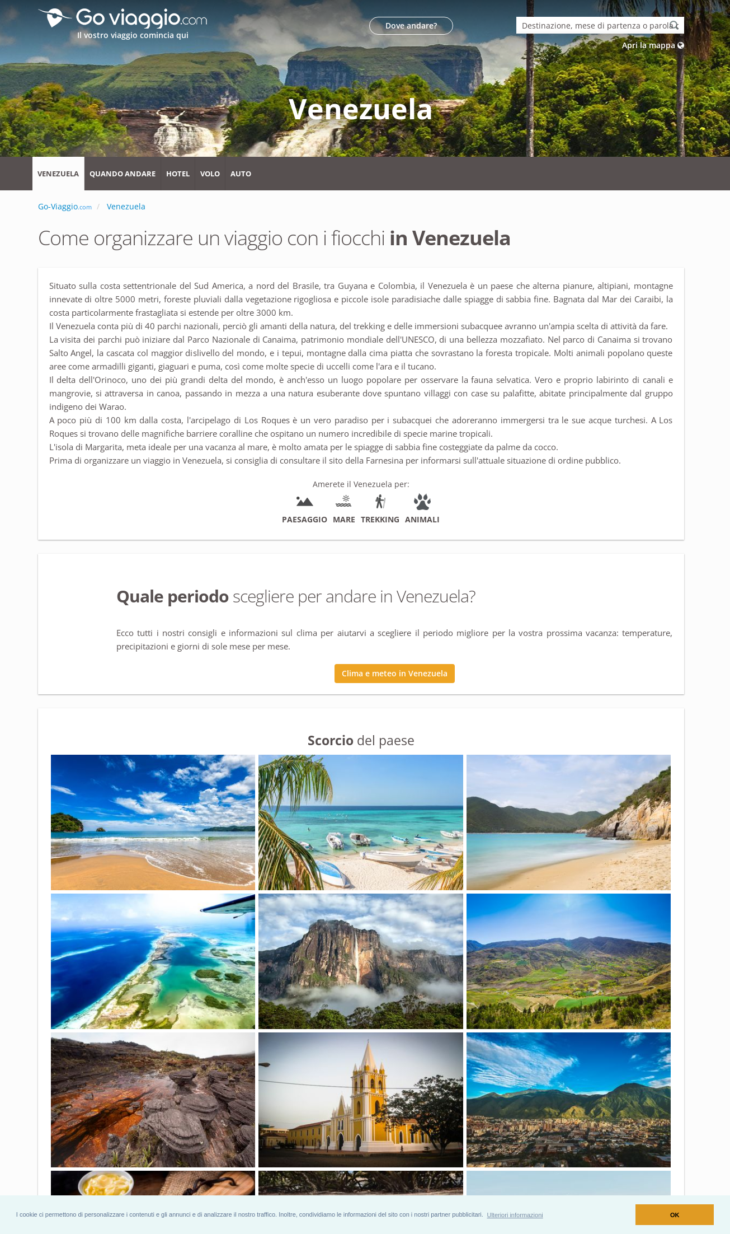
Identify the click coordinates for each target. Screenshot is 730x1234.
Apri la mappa (653, 45)
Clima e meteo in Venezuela (395, 673)
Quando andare (123, 174)
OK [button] (675, 1215)
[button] (515, 1214)
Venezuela (58, 174)
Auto (240, 174)
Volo (210, 174)
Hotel (178, 174)
